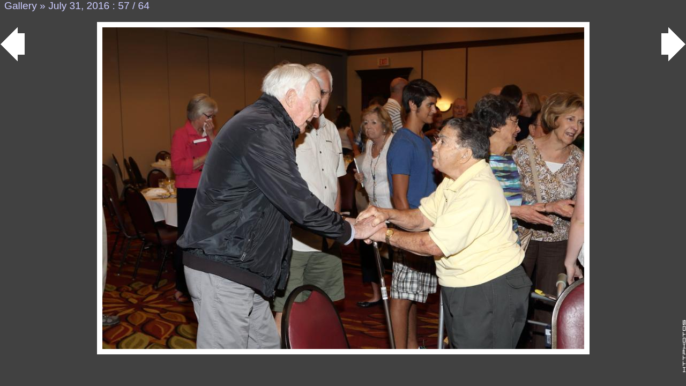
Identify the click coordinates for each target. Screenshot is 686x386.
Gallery (20, 5)
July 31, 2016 (78, 5)
